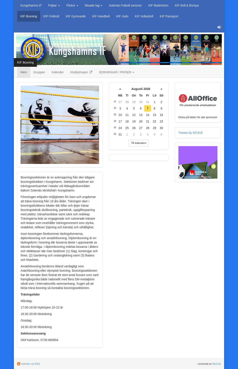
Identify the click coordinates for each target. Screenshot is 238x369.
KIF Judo (122, 16)
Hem (23, 72)
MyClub (216, 363)
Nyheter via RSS (30, 363)
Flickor (72, 5)
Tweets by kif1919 (190, 132)
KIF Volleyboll (144, 16)
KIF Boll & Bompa (187, 5)
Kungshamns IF (31, 5)
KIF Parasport (169, 16)
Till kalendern (138, 143)
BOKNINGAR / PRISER (116, 72)
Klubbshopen (81, 72)
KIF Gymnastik (76, 16)
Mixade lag (94, 5)
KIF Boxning (28, 16)
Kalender (58, 72)
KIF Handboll (101, 16)
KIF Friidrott (51, 16)
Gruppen (39, 72)
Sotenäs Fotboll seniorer (125, 5)
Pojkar (54, 5)
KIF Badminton (158, 5)
